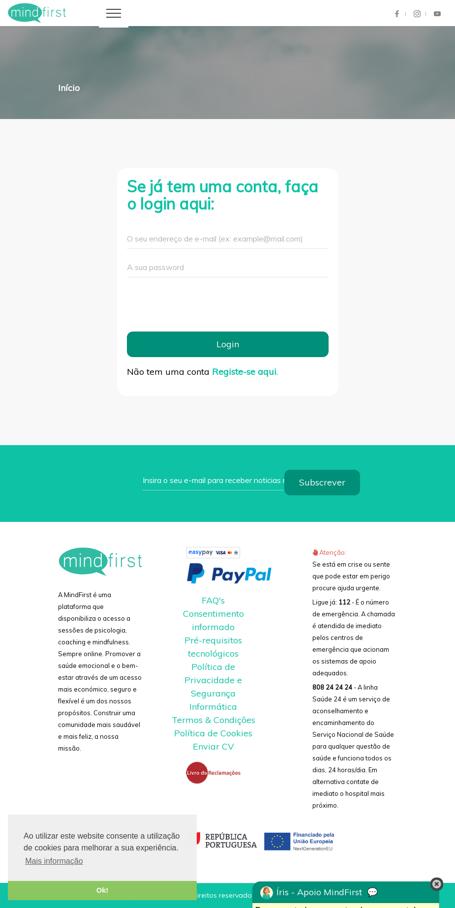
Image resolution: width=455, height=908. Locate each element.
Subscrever (322, 482)
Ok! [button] (102, 890)
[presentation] (201, 304)
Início (69, 87)
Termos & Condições (213, 720)
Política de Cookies (213, 733)
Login (227, 344)
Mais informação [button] (54, 861)
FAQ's (213, 600)
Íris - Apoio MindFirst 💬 (319, 892)
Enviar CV (213, 746)
